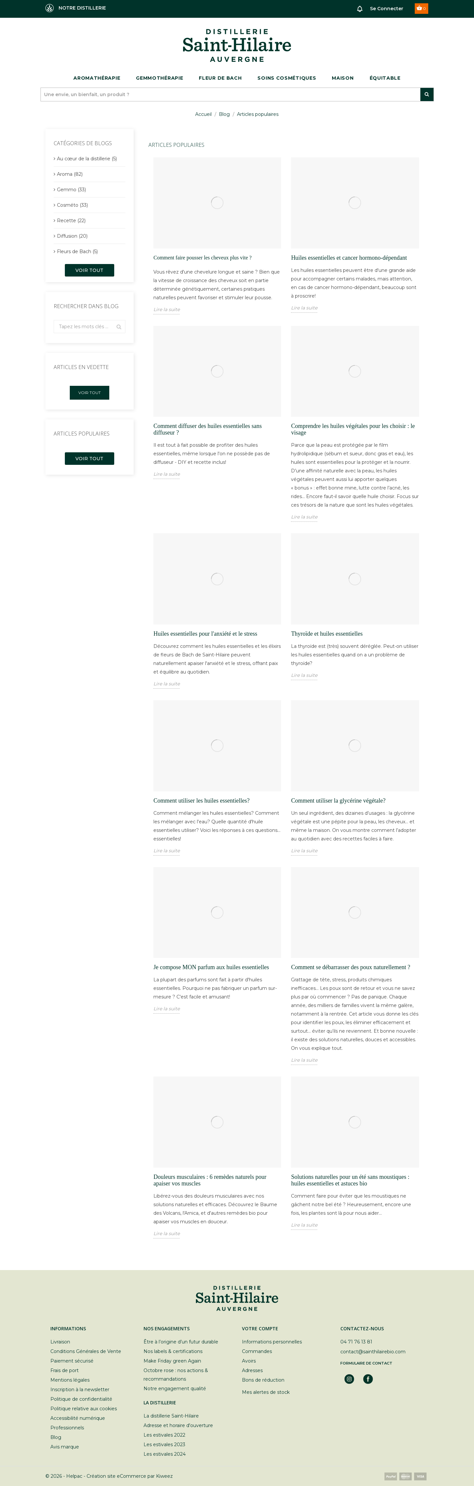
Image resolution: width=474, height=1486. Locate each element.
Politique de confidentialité (81, 1399)
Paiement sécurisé (71, 1361)
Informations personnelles (272, 1342)
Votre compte (260, 1328)
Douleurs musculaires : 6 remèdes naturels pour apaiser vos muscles (209, 1180)
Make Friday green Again (172, 1361)
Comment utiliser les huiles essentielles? (201, 800)
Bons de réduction (263, 1380)
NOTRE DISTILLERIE (75, 8)
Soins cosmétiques (286, 78)
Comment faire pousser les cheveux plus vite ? (202, 257)
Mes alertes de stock (266, 1392)
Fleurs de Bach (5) (77, 251)
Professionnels (67, 1428)
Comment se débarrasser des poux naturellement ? (350, 967)
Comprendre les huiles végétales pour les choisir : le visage (353, 429)
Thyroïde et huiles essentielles (326, 633)
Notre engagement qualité (175, 1389)
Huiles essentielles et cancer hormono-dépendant (349, 257)
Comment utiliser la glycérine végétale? (338, 800)
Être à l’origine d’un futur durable (181, 1342)
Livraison (60, 1342)
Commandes (257, 1351)
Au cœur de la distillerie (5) (87, 159)
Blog (55, 1437)
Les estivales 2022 (164, 1435)
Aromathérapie (96, 78)
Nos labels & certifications (173, 1351)
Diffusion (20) (72, 236)
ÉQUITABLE (385, 78)
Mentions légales (70, 1380)
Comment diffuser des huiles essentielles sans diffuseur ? (207, 429)
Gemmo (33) (71, 190)
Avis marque (64, 1447)
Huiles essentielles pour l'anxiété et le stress (205, 633)
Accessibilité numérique (77, 1418)
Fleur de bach (220, 78)
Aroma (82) (70, 174)
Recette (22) (71, 221)
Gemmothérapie (159, 78)
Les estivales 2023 (164, 1444)
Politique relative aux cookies (83, 1409)
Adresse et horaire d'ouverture (178, 1425)
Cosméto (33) (72, 205)
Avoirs (249, 1361)
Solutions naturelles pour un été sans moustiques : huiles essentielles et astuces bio (350, 1180)
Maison (343, 78)
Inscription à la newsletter (79, 1390)
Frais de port (64, 1370)
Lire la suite (166, 309)
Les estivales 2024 (165, 1454)
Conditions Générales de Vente (85, 1351)
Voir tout (89, 270)
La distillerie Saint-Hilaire (171, 1416)
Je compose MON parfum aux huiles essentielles (211, 967)
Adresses (252, 1370)
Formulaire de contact (366, 1363)
